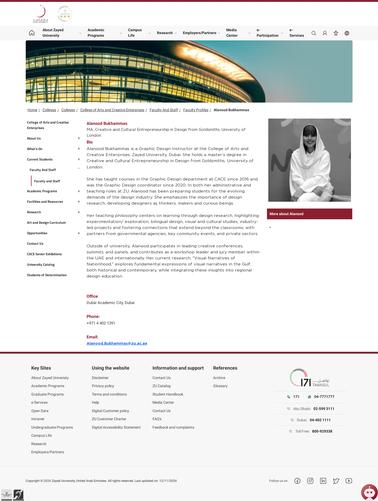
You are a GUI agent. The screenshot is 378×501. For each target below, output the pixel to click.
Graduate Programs (47, 394)
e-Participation (268, 33)
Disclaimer (100, 378)
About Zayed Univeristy (50, 378)
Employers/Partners (199, 33)
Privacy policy (103, 386)
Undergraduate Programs (52, 427)
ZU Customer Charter (109, 419)
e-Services (297, 33)
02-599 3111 (323, 409)
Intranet (37, 419)
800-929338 (322, 431)
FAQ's (157, 419)
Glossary (220, 386)
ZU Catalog (162, 386)
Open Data (40, 411)
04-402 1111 (320, 420)
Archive (219, 378)
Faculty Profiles (195, 110)
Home (32, 110)
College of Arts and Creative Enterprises (112, 110)
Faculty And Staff (164, 110)
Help (95, 402)
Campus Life (135, 33)
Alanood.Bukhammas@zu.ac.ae (117, 343)
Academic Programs (96, 33)
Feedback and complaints (173, 427)
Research (165, 33)
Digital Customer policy (110, 411)
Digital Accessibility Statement (116, 427)
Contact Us (162, 378)
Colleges (49, 110)
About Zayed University (53, 33)
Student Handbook (168, 394)
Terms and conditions (109, 394)
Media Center (232, 33)
